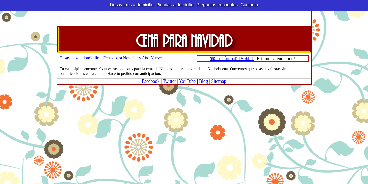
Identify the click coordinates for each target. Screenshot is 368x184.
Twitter (169, 81)
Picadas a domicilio (175, 4)
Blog (203, 81)
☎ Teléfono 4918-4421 (232, 58)
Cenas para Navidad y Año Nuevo (132, 57)
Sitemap (218, 81)
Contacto (249, 4)
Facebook (151, 81)
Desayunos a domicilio (132, 4)
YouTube (187, 81)
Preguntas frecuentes (217, 4)
